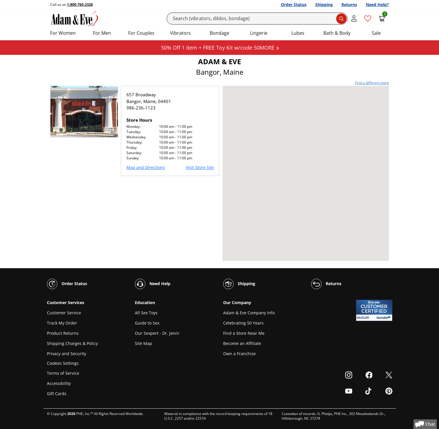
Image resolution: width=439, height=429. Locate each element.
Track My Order (62, 323)
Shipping (324, 4)
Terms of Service (63, 373)
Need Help (152, 284)
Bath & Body (336, 33)
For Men (102, 33)
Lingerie (258, 33)
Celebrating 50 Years (243, 323)
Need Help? (377, 4)
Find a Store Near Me (244, 333)
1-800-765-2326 (80, 4)
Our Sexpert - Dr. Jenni (157, 333)
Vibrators (180, 33)
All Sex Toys (146, 312)
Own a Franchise (239, 353)
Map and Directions (145, 167)
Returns (349, 4)
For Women (63, 33)
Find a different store (372, 82)
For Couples (141, 33)
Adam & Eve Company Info (249, 312)
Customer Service (64, 312)
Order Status (293, 4)
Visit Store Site (200, 167)
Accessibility (59, 383)
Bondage (219, 33)
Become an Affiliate (242, 343)
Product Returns (63, 333)
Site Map (143, 343)
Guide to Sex (147, 323)
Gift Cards (56, 393)
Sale (376, 33)
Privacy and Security (66, 353)
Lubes (297, 33)
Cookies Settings (63, 363)
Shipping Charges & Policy (72, 343)
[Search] (257, 19)
